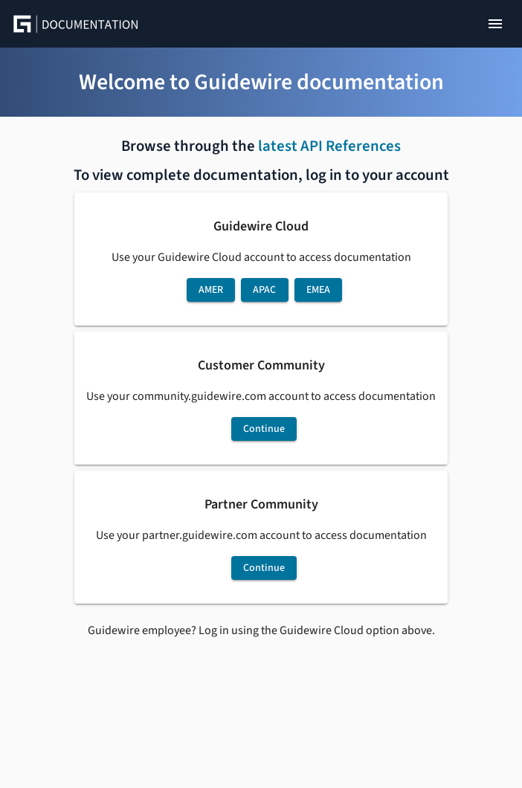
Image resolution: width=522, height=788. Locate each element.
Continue (264, 429)
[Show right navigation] (495, 24)
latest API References (329, 146)
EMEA (318, 289)
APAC (264, 289)
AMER (211, 289)
